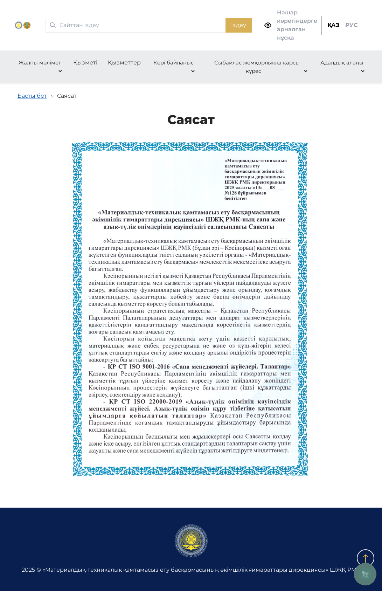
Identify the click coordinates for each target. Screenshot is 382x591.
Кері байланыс (173, 62)
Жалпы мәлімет (40, 62)
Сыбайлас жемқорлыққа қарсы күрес (257, 66)
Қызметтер (124, 62)
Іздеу (238, 25)
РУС (351, 25)
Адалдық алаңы (341, 62)
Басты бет (32, 95)
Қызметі (85, 62)
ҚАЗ (333, 25)
